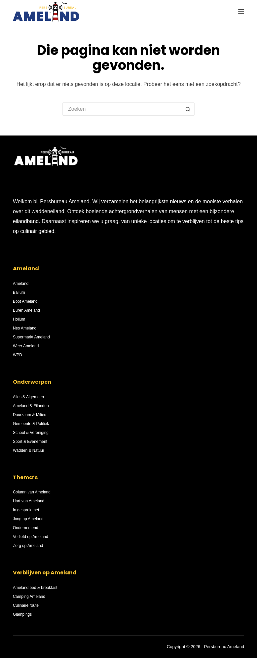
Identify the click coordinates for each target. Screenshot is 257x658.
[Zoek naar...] (121, 109)
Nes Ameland (24, 328)
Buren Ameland (26, 310)
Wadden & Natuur (28, 450)
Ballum (19, 292)
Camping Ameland (29, 596)
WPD (17, 355)
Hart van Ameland (28, 501)
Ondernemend (25, 527)
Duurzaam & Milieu (29, 414)
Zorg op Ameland (28, 545)
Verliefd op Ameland (30, 536)
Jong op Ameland (28, 519)
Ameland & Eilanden (31, 406)
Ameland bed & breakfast (35, 587)
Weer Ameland (26, 346)
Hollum (19, 319)
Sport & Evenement (30, 441)
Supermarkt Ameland (31, 337)
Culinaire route (26, 605)
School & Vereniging (31, 432)
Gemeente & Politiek (31, 423)
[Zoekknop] (188, 109)
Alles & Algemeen (28, 397)
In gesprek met (26, 510)
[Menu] (241, 12)
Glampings (22, 614)
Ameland (20, 283)
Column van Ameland (32, 492)
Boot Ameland (25, 301)
